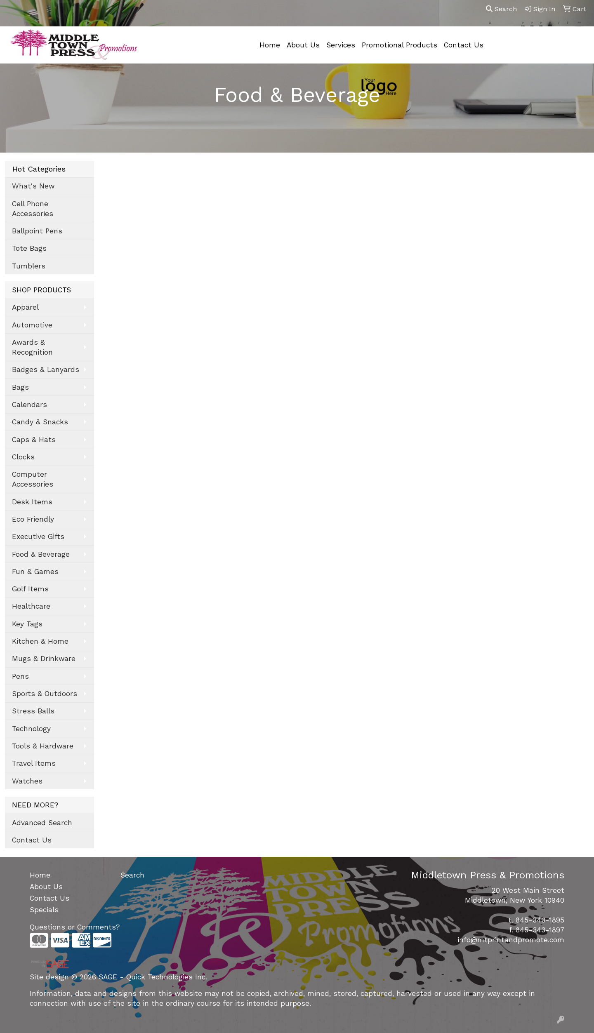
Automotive (32, 325)
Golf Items (30, 589)
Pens (20, 676)
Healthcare (31, 606)
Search (501, 9)
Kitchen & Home (40, 641)
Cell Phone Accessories (32, 209)
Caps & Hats (34, 439)
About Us (303, 45)
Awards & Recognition (32, 347)
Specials (44, 910)
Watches (27, 781)
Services (340, 45)
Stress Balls (33, 711)
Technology (31, 729)
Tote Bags (29, 248)
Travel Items (34, 763)
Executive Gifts (38, 536)
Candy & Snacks (40, 422)
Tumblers (28, 266)
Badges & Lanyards (45, 369)
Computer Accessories (32, 479)
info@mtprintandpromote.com (510, 940)
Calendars (29, 404)
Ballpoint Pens (37, 231)
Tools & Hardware (42, 746)
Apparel (25, 307)
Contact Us (463, 45)
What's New (33, 186)
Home (269, 45)
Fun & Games (35, 571)
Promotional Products (399, 45)
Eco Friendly (33, 519)
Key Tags (27, 624)
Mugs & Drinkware (43, 658)
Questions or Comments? (75, 927)
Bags (20, 387)
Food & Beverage (41, 554)
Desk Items (32, 502)
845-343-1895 (540, 920)
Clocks (23, 457)
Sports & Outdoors (44, 693)
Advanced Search (42, 823)
